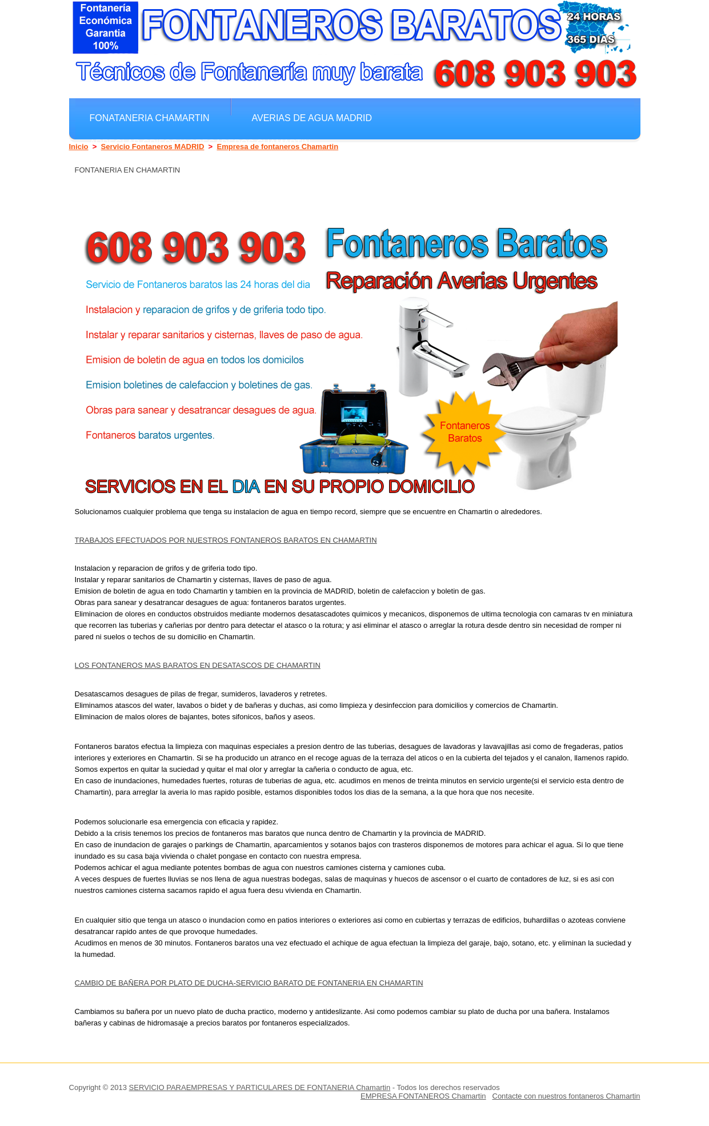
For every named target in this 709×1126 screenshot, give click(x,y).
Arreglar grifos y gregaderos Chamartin (200, 143)
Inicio (79, 146)
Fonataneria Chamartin (150, 118)
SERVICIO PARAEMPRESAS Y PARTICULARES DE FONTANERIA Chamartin (260, 1087)
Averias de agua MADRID (312, 118)
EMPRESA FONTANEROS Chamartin (423, 1096)
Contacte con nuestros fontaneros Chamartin (566, 1096)
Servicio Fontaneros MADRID (153, 146)
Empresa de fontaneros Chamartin (277, 146)
